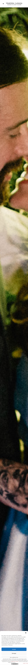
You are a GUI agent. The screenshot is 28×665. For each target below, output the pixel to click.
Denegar (14, 653)
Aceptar (14, 649)
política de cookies (14, 661)
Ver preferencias (14, 657)
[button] (26, 633)
